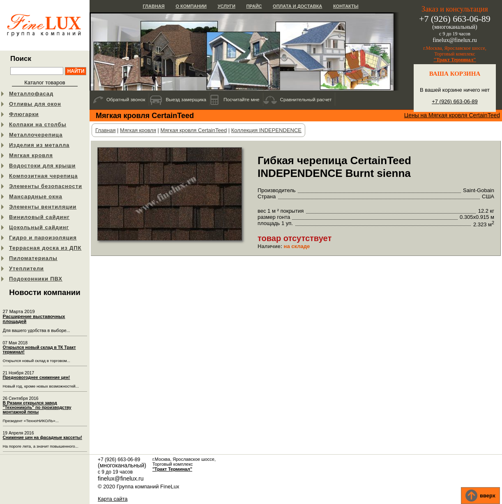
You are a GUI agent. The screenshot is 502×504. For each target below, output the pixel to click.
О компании (191, 6)
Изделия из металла (39, 145)
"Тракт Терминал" (454, 60)
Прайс (254, 6)
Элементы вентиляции (42, 207)
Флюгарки (24, 114)
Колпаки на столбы (37, 124)
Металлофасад (31, 94)
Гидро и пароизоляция (43, 238)
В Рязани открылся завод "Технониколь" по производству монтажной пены (37, 407)
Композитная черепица (43, 176)
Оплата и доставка (297, 6)
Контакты (346, 6)
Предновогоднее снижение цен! (36, 377)
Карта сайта (112, 499)
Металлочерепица (35, 135)
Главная (153, 6)
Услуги (226, 6)
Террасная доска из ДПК (45, 248)
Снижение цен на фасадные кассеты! (42, 437)
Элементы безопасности (45, 186)
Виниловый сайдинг (39, 217)
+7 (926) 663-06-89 (455, 101)
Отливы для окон (35, 104)
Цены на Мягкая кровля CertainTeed (452, 115)
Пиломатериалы (33, 258)
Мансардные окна (35, 196)
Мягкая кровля (31, 155)
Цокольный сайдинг (39, 227)
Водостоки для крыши (42, 166)
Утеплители (26, 268)
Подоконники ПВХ (35, 279)
